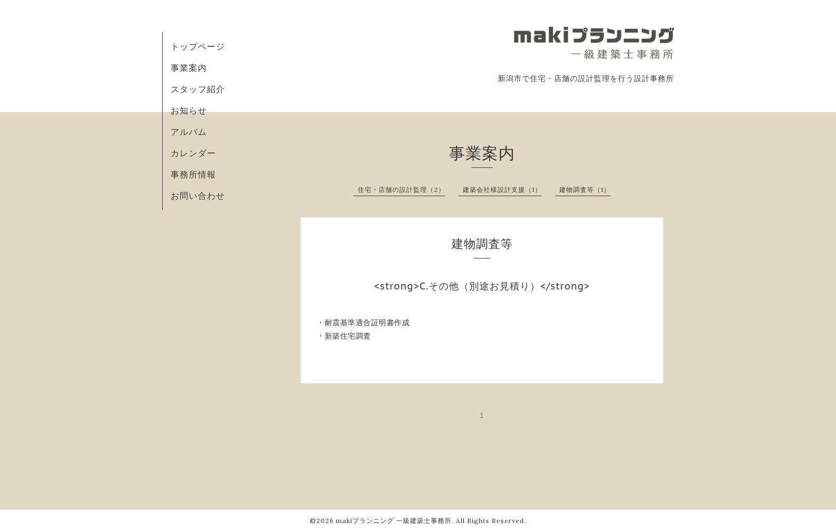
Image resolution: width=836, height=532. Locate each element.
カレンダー (193, 153)
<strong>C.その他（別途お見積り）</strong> (482, 286)
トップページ (198, 46)
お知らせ (189, 110)
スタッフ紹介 (198, 89)
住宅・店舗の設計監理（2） (401, 190)
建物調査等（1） (584, 190)
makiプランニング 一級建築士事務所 (394, 521)
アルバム (189, 131)
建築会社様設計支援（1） (502, 190)
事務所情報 (193, 174)
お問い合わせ (198, 195)
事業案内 (189, 67)
